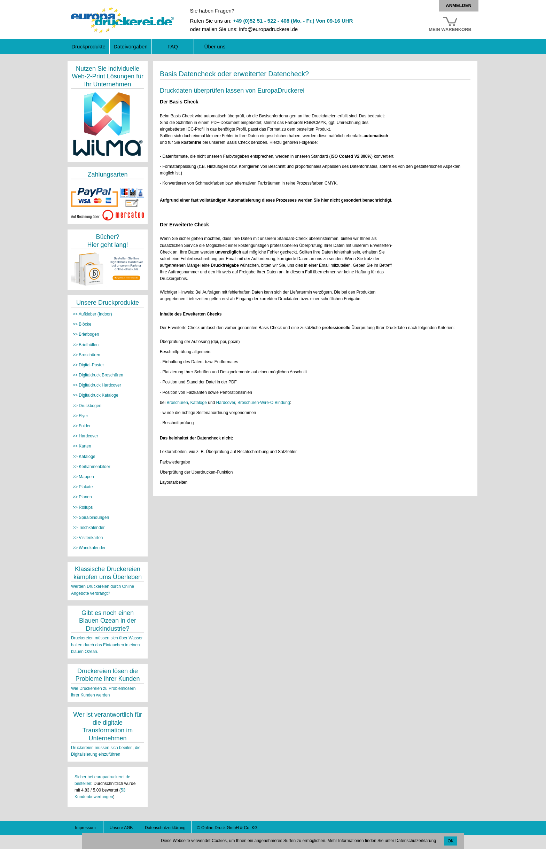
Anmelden (458, 5)
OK (450, 841)
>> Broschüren (86, 354)
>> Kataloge (84, 456)
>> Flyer (80, 415)
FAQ (172, 46)
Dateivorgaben (131, 46)
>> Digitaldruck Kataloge (95, 395)
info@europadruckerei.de (268, 29)
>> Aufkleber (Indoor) (92, 314)
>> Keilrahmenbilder (91, 466)
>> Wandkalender (89, 547)
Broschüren (177, 402)
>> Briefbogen (86, 334)
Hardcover (225, 402)
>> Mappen (83, 476)
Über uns (215, 46)
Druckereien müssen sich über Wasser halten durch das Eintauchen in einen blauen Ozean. (107, 645)
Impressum (85, 827)
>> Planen (82, 496)
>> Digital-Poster (88, 365)
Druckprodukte (88, 46)
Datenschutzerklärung (165, 827)
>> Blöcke (82, 324)
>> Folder (82, 425)
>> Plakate (83, 486)
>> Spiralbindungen (91, 517)
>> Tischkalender (88, 527)
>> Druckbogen (87, 405)
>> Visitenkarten (88, 537)
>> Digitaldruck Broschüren (98, 375)
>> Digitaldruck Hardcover (97, 385)
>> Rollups (83, 507)
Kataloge (198, 402)
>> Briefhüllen (86, 344)
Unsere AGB (121, 827)
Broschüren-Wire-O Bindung (263, 402)
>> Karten (82, 446)
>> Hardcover (85, 436)
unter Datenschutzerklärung (410, 840)
